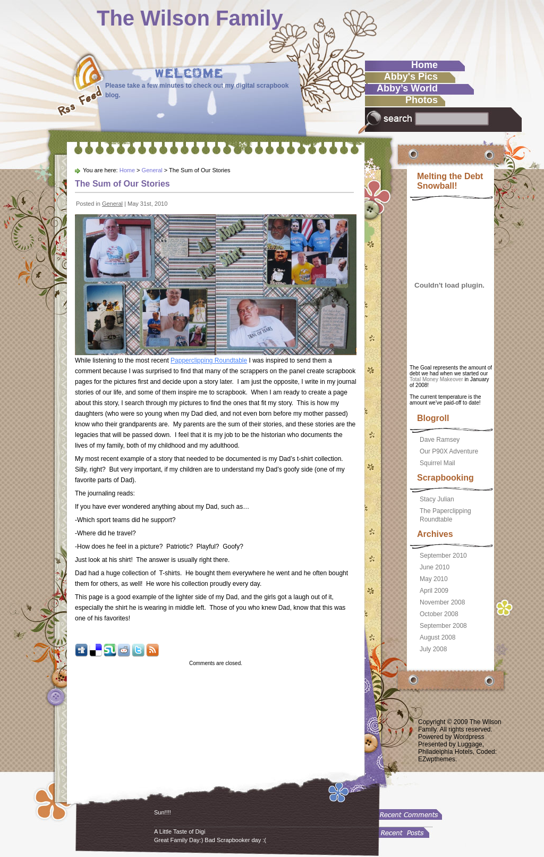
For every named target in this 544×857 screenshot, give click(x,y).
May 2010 (434, 579)
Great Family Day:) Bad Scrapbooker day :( (210, 840)
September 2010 (443, 555)
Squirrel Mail (437, 463)
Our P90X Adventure (449, 451)
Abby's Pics (411, 76)
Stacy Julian (437, 499)
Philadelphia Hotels (445, 751)
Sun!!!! (162, 812)
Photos (421, 100)
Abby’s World (407, 88)
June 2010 (434, 567)
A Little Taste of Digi (179, 831)
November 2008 (442, 602)
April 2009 (434, 590)
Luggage (469, 744)
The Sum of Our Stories (122, 183)
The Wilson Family (190, 18)
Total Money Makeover (436, 379)
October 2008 (439, 614)
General (152, 170)
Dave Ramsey (440, 439)
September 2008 (443, 625)
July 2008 (433, 649)
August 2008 (437, 637)
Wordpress (469, 737)
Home (424, 65)
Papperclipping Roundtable (209, 360)
